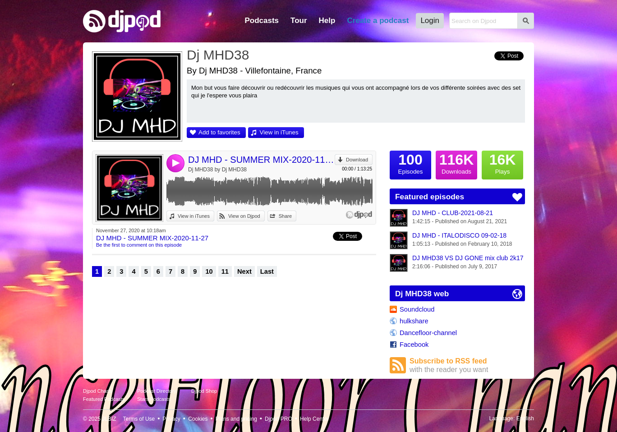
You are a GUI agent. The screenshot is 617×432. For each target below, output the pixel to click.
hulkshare (414, 321)
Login (429, 20)
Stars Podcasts (153, 399)
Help (327, 20)
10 (208, 271)
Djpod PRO (278, 419)
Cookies (197, 419)
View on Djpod (244, 216)
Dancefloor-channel (428, 332)
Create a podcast (378, 20)
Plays (502, 163)
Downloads (456, 163)
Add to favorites (219, 132)
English (525, 418)
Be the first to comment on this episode (139, 245)
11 (225, 271)
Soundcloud (417, 309)
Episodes (410, 163)
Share (285, 216)
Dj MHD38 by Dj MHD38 (217, 169)
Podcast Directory (156, 391)
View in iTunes (279, 132)
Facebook (414, 344)
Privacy (171, 419)
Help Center (314, 419)
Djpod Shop (204, 391)
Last (267, 271)
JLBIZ (109, 419)
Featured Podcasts (103, 399)
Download (357, 159)
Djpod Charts (97, 391)
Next (244, 271)
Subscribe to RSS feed (467, 365)
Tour (298, 20)
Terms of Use (139, 419)
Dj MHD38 (218, 54)
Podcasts (261, 20)
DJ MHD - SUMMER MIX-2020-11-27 (261, 160)
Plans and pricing (236, 419)
